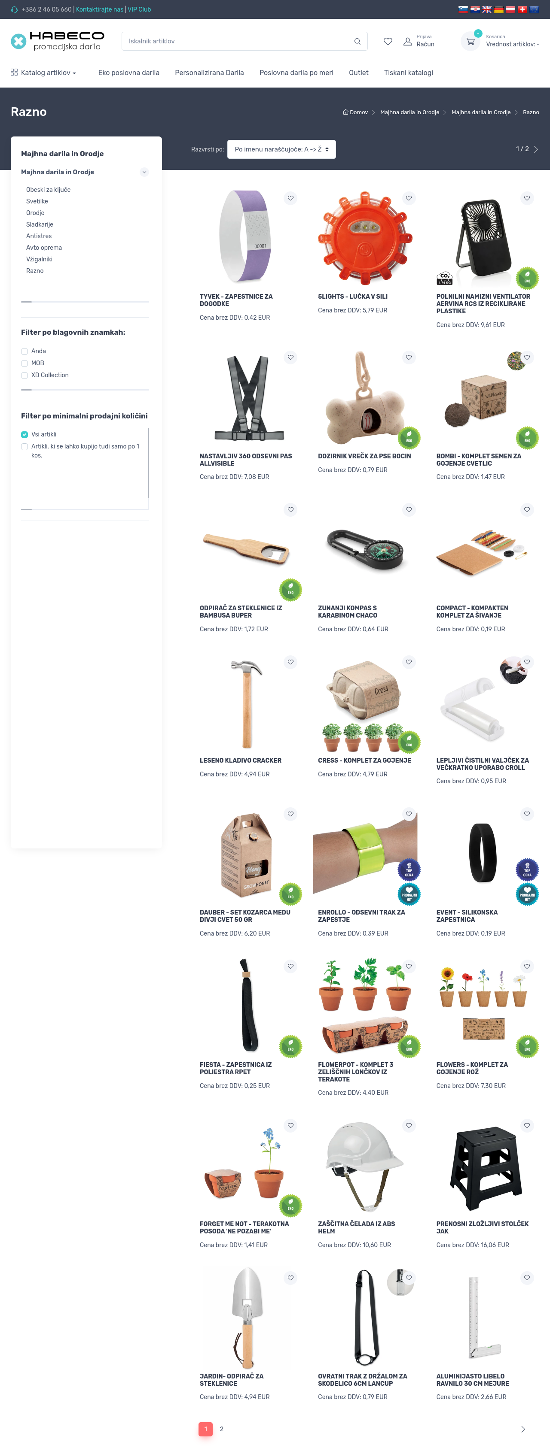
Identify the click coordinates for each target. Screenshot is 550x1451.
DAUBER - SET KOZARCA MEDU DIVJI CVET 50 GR (245, 907)
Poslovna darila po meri (296, 73)
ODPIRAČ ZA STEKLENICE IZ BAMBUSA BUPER (241, 607)
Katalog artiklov (40, 73)
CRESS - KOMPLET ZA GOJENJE (364, 753)
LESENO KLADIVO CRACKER (240, 753)
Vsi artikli (46, 408)
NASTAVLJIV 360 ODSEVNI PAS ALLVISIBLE (246, 457)
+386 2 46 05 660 (46, 9)
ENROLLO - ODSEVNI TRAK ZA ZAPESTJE (361, 907)
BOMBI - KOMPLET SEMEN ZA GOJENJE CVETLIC (479, 457)
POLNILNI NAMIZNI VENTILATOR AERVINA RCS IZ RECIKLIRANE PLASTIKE (484, 304)
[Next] (521, 1410)
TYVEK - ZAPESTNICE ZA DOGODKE (236, 300)
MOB (40, 336)
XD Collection (52, 348)
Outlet (359, 73)
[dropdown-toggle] (470, 41)
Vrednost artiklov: (512, 40)
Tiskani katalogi (408, 73)
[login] (424, 41)
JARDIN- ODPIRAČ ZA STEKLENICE (231, 1363)
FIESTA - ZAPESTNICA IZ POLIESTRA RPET (236, 1056)
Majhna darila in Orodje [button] (86, 172)
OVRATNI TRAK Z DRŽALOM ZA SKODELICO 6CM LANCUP (362, 1363)
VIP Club (139, 9)
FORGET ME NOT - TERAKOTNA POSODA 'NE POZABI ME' (244, 1213)
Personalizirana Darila (209, 73)
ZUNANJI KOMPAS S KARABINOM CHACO (347, 607)
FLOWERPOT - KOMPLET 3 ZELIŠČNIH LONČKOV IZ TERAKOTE (355, 1060)
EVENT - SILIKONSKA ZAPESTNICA (467, 907)
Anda (41, 324)
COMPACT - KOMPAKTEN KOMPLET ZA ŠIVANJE (472, 607)
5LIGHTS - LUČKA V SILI (353, 296)
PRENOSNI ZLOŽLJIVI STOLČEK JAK (483, 1213)
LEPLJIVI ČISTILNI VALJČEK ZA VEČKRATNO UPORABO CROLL (483, 757)
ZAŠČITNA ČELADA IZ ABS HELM (356, 1213)
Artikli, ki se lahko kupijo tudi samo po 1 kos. (86, 424)
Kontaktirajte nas (99, 9)
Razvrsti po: (207, 149)
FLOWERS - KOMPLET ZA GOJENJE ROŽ (472, 1056)
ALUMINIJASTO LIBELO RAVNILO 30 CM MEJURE (473, 1363)
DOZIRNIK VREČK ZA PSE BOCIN (364, 453)
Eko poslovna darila (129, 73)
